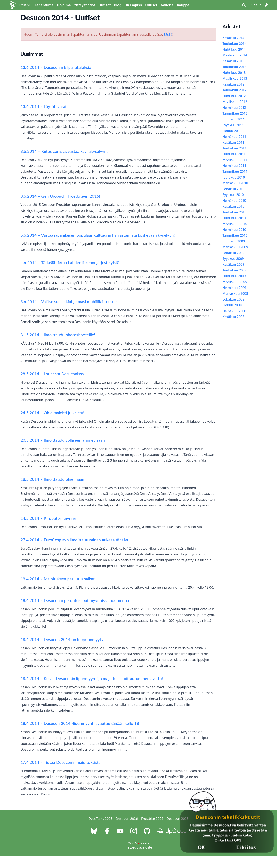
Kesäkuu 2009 (233, 264)
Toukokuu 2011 (235, 148)
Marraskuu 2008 (235, 293)
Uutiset (105, 5)
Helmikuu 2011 (234, 165)
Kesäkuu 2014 (233, 37)
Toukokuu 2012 (235, 90)
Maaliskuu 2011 (235, 160)
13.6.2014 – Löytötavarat (44, 106)
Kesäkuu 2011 (233, 142)
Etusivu (25, 5)
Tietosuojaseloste (138, 847)
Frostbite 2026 (152, 818)
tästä (168, 34)
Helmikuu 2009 (234, 287)
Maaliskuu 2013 (235, 78)
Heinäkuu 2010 (234, 200)
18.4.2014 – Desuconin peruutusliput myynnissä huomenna (75, 600)
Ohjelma (64, 5)
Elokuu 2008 (232, 305)
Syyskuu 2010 (233, 194)
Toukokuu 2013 (235, 67)
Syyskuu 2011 (233, 125)
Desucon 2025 (178, 818)
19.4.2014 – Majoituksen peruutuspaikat (58, 578)
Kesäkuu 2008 (233, 316)
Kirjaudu (259, 5)
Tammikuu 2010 (235, 235)
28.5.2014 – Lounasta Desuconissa (52, 373)
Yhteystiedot (84, 5)
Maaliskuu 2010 (235, 223)
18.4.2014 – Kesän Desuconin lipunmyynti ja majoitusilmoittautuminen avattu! (92, 678)
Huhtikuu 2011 (234, 154)
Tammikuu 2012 (235, 113)
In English (134, 5)
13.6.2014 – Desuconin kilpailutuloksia (56, 67)
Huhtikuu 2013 (234, 72)
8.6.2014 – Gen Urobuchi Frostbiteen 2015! (60, 195)
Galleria (167, 5)
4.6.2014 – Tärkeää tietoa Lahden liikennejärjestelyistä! (70, 262)
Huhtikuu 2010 (234, 218)
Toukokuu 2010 (235, 212)
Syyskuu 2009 (233, 258)
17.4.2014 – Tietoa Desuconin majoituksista (61, 762)
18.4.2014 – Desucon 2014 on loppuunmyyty (62, 639)
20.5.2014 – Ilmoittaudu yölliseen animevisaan (63, 440)
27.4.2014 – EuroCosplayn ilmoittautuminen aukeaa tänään (74, 539)
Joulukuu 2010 (234, 177)
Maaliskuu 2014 (235, 55)
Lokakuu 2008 (233, 299)
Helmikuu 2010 (234, 229)
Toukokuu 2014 (235, 43)
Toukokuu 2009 (235, 270)
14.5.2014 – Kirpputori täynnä (48, 518)
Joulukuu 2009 (234, 241)
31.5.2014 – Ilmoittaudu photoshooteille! (58, 334)
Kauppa (183, 5)
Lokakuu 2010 (233, 189)
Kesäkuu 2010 (233, 206)
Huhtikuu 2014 (234, 49)
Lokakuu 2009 (233, 253)
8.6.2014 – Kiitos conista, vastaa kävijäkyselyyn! (64, 151)
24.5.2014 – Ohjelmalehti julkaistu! (53, 412)
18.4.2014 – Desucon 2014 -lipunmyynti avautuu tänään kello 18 (80, 723)
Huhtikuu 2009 (234, 276)
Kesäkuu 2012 (233, 84)
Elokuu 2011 (232, 130)
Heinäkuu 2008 (234, 311)
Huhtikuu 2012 (234, 96)
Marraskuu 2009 (235, 247)
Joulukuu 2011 (234, 119)
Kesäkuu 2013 (233, 61)
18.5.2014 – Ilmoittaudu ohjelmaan (52, 479)
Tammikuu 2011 (235, 171)
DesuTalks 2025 (100, 818)
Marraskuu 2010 (235, 183)
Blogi (118, 5)
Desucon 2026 (127, 818)
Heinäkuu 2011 (234, 136)
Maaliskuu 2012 (235, 101)
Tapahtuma (44, 5)
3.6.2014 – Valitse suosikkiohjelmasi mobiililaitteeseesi (70, 301)
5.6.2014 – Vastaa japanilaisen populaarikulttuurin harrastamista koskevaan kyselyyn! (98, 234)
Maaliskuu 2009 (235, 282)
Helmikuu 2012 (234, 107)
